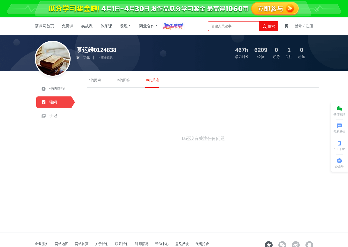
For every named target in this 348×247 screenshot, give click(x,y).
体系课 (106, 26)
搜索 (268, 26)
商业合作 (149, 26)
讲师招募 (142, 244)
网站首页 (81, 244)
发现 (125, 26)
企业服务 (41, 244)
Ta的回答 (123, 80)
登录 (298, 26)
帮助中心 (162, 244)
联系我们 (122, 244)
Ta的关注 (152, 80)
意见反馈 (182, 244)
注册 (309, 26)
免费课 (67, 26)
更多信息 (105, 57)
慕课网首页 (44, 26)
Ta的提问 (94, 80)
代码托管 (202, 244)
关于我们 (102, 244)
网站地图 (61, 244)
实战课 (87, 26)
